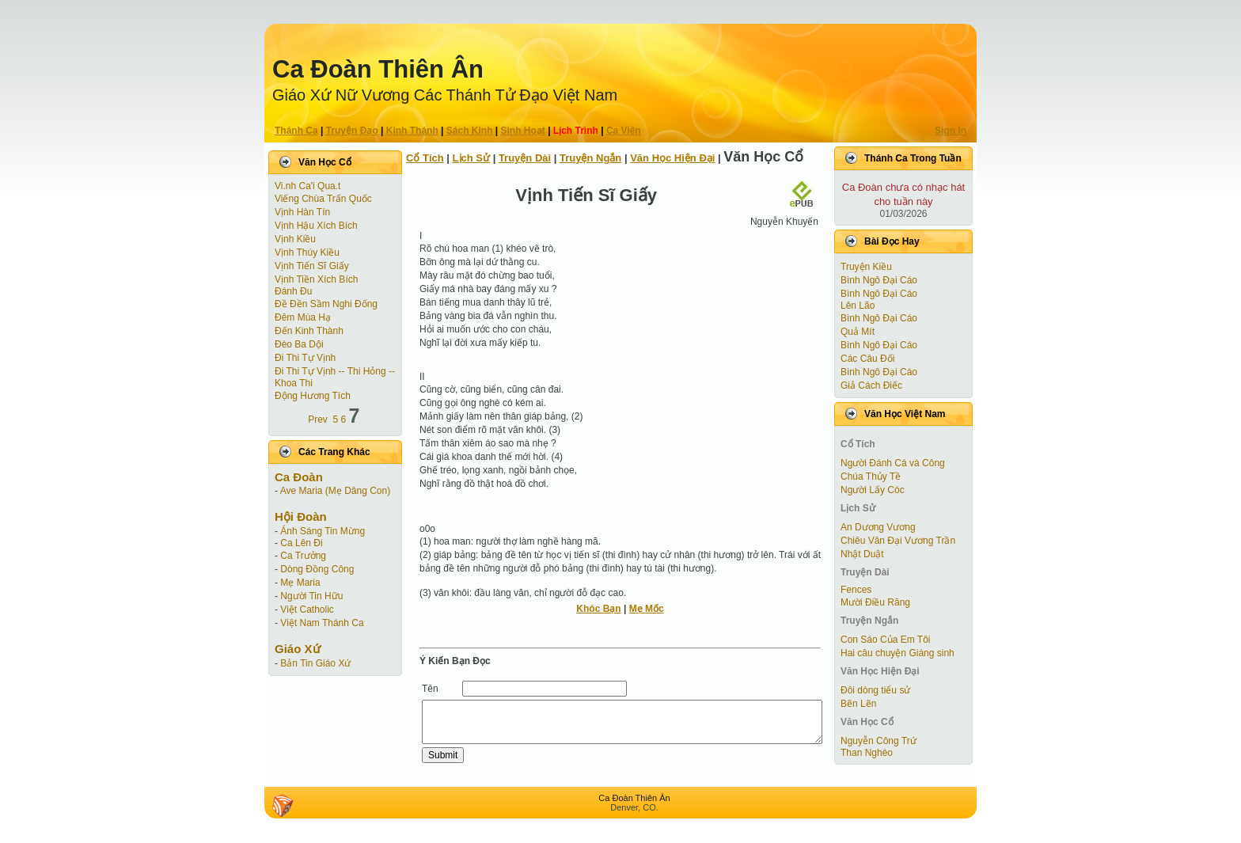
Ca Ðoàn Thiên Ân (378, 69)
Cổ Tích (425, 158)
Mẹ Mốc (646, 608)
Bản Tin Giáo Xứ (315, 663)
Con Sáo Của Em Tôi (886, 639)
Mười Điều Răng (875, 602)
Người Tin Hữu (311, 596)
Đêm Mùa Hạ (303, 317)
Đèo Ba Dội (299, 344)
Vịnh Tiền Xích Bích (316, 279)
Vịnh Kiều (295, 239)
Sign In (950, 130)
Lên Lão (858, 305)
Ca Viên (623, 130)
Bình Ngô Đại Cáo (879, 280)
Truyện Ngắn (590, 158)
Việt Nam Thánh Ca (321, 622)
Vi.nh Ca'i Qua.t (307, 186)
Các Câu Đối (867, 358)
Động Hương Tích (313, 395)
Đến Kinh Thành (309, 330)
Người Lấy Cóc (873, 490)
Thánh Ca (296, 130)
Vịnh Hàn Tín (302, 212)
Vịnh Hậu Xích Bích (316, 225)
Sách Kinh (469, 130)
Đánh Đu (293, 291)
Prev (318, 419)
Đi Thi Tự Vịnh (305, 357)
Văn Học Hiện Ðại (672, 158)
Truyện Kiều (866, 266)
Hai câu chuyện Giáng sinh (897, 653)
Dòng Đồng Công (317, 569)
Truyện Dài (525, 158)
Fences (856, 589)
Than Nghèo (867, 752)
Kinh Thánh (412, 130)
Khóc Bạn (598, 608)
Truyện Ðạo (352, 130)
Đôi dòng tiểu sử (875, 690)
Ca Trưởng (303, 555)
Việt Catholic (306, 609)
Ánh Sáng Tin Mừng (322, 531)
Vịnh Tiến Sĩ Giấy (312, 266)
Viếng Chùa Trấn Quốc (323, 198)
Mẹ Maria (300, 582)
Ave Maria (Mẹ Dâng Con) (335, 490)
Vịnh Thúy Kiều (307, 252)
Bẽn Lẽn (858, 703)
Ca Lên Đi (301, 543)
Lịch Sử (471, 158)
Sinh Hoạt (523, 130)
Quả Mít (858, 331)
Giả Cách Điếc (871, 385)
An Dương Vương (878, 527)
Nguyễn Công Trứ (879, 740)
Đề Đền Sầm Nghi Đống (326, 303)
